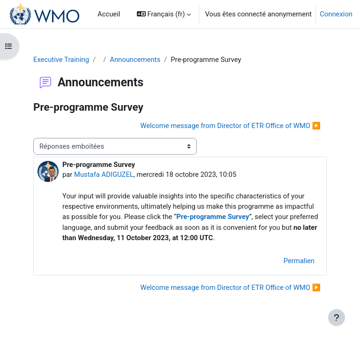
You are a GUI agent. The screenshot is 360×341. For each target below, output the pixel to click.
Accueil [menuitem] (109, 14)
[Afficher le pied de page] (336, 317)
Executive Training (61, 59)
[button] (164, 14)
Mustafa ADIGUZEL (104, 174)
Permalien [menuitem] (299, 261)
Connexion (336, 14)
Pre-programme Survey (212, 216)
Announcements (135, 59)
